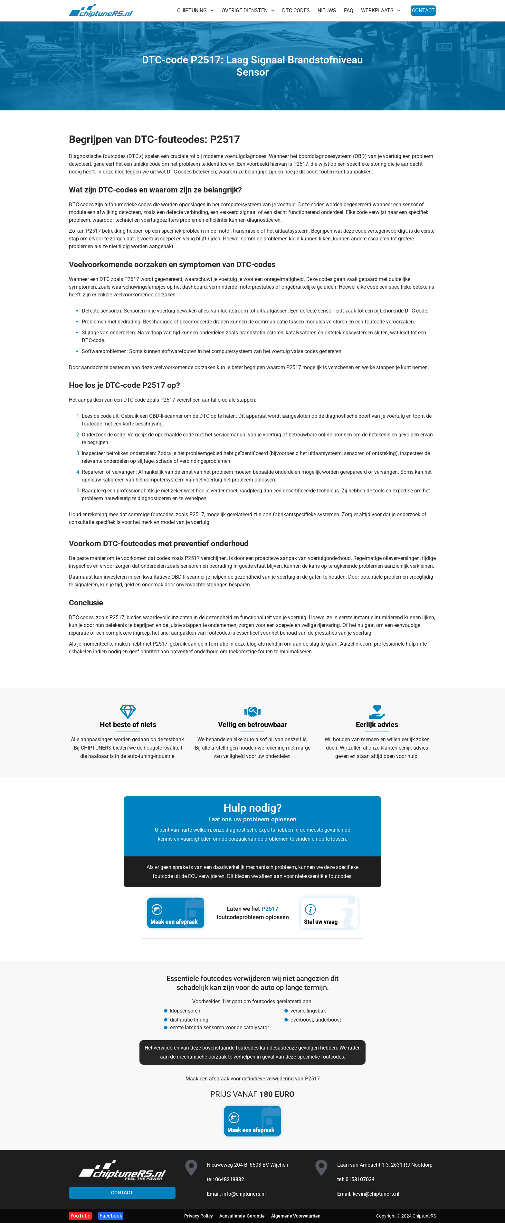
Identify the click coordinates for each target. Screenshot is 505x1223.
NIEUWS (327, 10)
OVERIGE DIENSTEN (248, 10)
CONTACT (423, 10)
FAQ (348, 10)
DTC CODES (296, 10)
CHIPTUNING (195, 10)
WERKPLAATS (380, 10)
